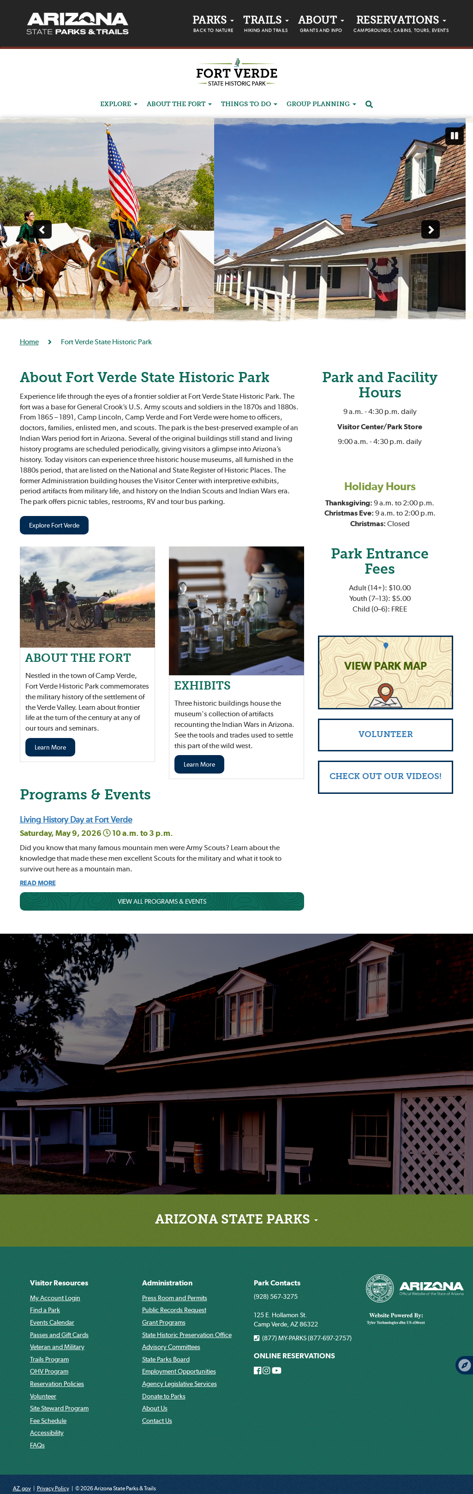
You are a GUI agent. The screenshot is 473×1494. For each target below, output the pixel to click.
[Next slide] (430, 229)
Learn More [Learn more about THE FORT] (50, 747)
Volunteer (43, 1396)
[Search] (369, 105)
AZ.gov (22, 1488)
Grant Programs (164, 1322)
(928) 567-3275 (276, 1296)
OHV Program (49, 1371)
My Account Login (55, 1298)
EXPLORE (119, 104)
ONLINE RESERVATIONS (294, 1356)
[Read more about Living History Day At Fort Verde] (38, 883)
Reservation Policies (57, 1383)
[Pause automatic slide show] (454, 136)
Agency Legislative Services (179, 1383)
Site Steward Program (59, 1408)
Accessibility (47, 1432)
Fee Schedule (48, 1420)
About (321, 25)
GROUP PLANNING (321, 104)
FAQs (37, 1445)
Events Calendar (52, 1322)
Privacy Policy (53, 1488)
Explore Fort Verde (54, 525)
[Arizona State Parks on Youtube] (276, 1371)
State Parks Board (166, 1359)
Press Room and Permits (174, 1298)
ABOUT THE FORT (179, 104)
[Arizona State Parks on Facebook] (257, 1371)
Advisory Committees (171, 1346)
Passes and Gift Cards (59, 1334)
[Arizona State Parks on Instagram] (266, 1371)
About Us (155, 1408)
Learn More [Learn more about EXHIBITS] (199, 764)
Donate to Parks (164, 1396)
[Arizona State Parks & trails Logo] (77, 23)
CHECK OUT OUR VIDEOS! (385, 777)
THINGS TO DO (249, 104)
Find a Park (45, 1310)
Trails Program (49, 1359)
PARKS (213, 25)
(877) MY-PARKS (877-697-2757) (303, 1338)
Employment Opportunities (179, 1371)
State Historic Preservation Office (187, 1334)
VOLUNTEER (386, 735)
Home (29, 341)
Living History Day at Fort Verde (76, 819)
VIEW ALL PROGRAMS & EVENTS (162, 901)
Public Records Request (174, 1310)
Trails (266, 25)
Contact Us (157, 1420)
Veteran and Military (57, 1346)
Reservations (401, 25)
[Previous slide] (42, 229)
